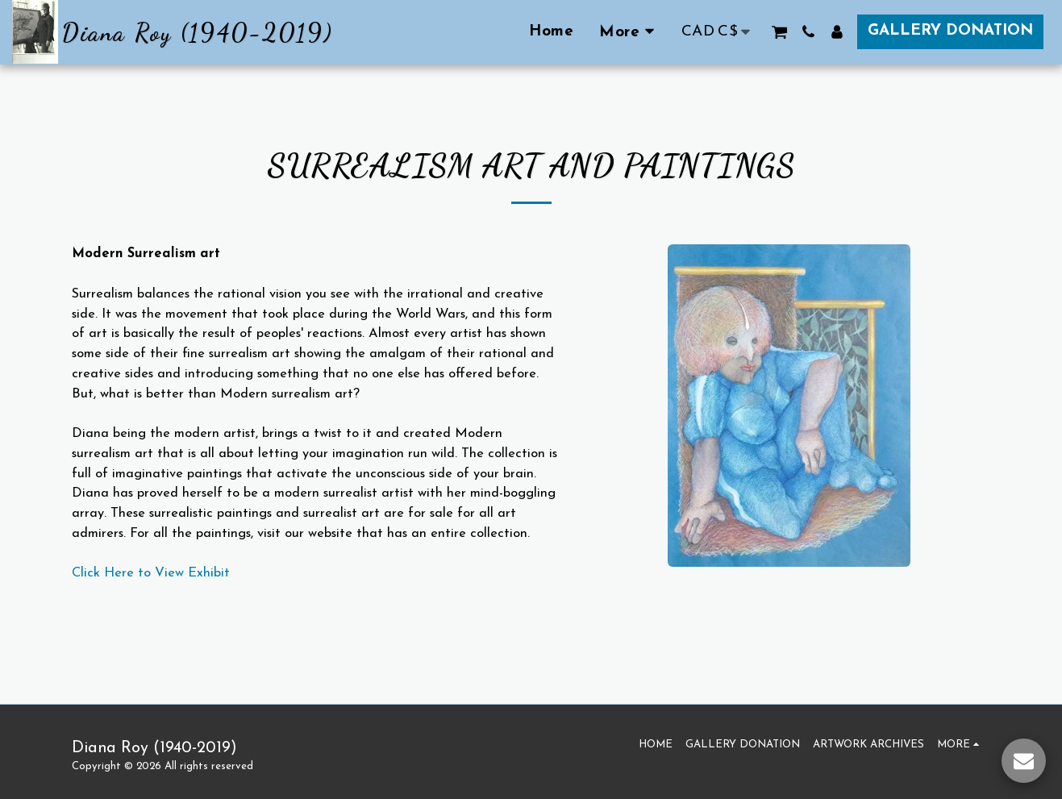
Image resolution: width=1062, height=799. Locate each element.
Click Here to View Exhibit (151, 573)
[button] (779, 31)
